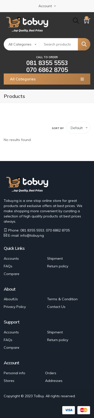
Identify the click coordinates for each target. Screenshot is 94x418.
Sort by (58, 128)
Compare (11, 274)
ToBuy (39, 396)
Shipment (55, 258)
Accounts (11, 258)
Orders (50, 373)
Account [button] (45, 6)
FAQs (8, 266)
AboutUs (11, 299)
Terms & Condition (62, 299)
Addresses (54, 380)
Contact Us (56, 306)
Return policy (57, 266)
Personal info (14, 373)
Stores (9, 380)
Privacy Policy (15, 306)
